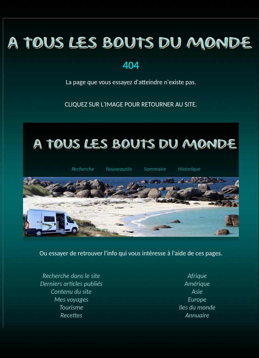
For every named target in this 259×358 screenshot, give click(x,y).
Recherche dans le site (71, 276)
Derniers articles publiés (71, 284)
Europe (197, 299)
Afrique (196, 276)
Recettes (71, 315)
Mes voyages (71, 299)
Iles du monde (197, 307)
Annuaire (197, 315)
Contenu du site (71, 292)
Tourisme (71, 307)
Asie (197, 292)
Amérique (197, 284)
